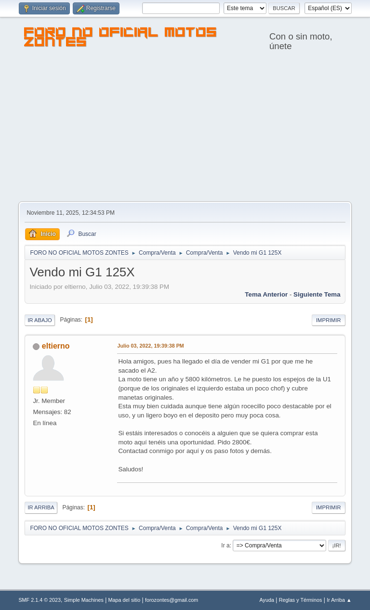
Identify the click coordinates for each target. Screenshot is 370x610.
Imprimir (328, 320)
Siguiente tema (317, 294)
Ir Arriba (40, 507)
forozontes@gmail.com (171, 600)
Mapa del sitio (124, 600)
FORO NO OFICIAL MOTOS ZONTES (120, 38)
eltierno (56, 346)
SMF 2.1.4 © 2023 (39, 600)
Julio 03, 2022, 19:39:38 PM (150, 346)
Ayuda (267, 600)
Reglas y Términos (300, 600)
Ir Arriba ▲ (339, 600)
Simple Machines (84, 600)
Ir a (225, 545)
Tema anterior (266, 294)
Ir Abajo (39, 320)
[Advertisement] (185, 129)
